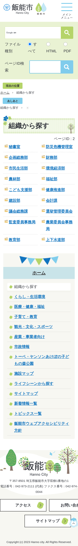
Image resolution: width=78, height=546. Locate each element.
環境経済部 (55, 168)
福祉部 (51, 179)
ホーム (5, 92)
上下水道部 (55, 240)
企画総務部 (18, 157)
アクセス (23, 505)
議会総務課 (18, 211)
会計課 (51, 200)
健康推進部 (55, 190)
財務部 (51, 157)
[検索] (33, 33)
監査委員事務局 (22, 222)
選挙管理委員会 (59, 211)
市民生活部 (18, 168)
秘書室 (14, 147)
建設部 (14, 200)
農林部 (14, 179)
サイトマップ (48, 521)
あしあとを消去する (27, 107)
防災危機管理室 (59, 147)
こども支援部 (20, 190)
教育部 (14, 240)
